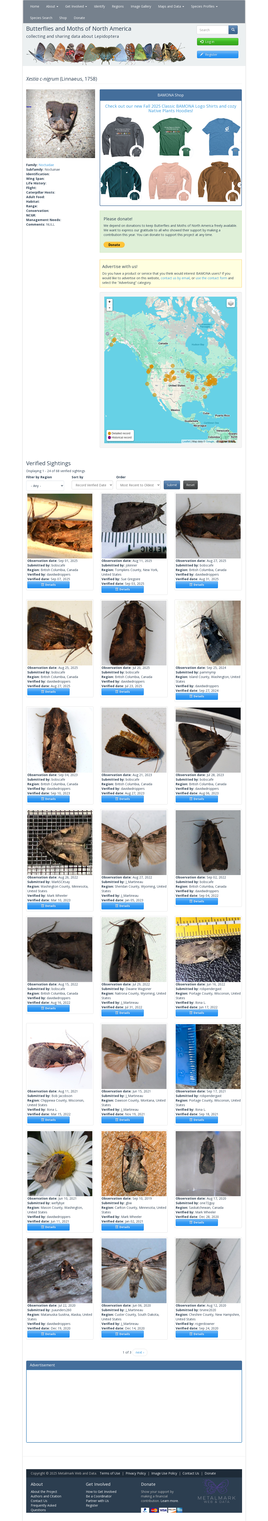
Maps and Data (171, 6)
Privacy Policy (136, 1473)
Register (92, 1505)
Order (121, 477)
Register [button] (208, 54)
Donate (79, 18)
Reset (190, 485)
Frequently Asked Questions (43, 1507)
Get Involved (76, 6)
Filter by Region (39, 477)
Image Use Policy (164, 1473)
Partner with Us (97, 1501)
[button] (31, 123)
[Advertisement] (134, 1405)
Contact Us (191, 1473)
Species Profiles (204, 6)
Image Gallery (141, 6)
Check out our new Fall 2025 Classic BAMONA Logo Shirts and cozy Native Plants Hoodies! (170, 108)
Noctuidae (46, 165)
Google (210, 441)
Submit (172, 485)
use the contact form (211, 278)
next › (140, 1352)
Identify (99, 6)
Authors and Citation (46, 1496)
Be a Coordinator (99, 1496)
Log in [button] (207, 41)
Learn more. (170, 1501)
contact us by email (175, 278)
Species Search (41, 18)
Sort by (77, 477)
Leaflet (186, 441)
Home (34, 6)
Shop (63, 18)
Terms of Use (110, 1473)
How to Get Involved (101, 1491)
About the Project (44, 1491)
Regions (118, 6)
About (52, 6)
